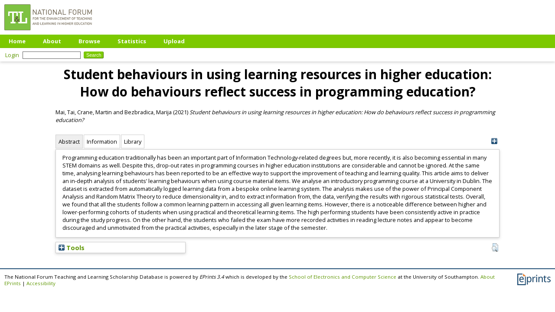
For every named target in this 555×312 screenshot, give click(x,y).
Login (12, 55)
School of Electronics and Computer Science (342, 276)
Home (17, 41)
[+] (494, 141)
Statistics (132, 41)
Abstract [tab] (69, 141)
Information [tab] (102, 141)
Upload (174, 41)
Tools (72, 247)
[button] (495, 247)
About (52, 41)
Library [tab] (132, 141)
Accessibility (41, 283)
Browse (89, 41)
